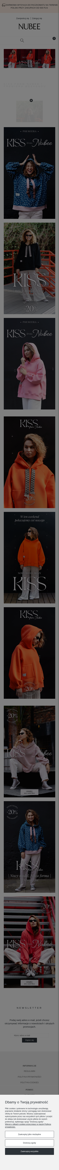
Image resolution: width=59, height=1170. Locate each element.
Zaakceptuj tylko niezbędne (29, 1134)
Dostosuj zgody (29, 1143)
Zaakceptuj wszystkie (29, 1151)
